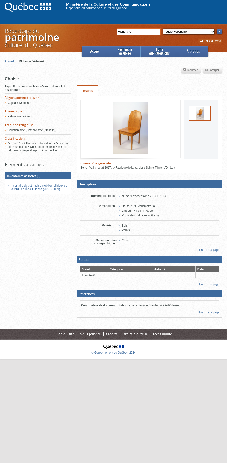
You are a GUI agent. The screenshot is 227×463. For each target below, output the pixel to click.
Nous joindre (90, 334)
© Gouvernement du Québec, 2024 (114, 352)
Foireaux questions (159, 51)
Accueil (95, 51)
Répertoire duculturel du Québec (32, 38)
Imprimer (190, 70)
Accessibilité (162, 334)
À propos (193, 51)
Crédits (112, 334)
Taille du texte (210, 41)
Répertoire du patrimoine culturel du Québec (96, 8)
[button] (149, 184)
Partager (212, 70)
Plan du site (64, 334)
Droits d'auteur (135, 334)
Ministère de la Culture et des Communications (108, 4)
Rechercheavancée (125, 51)
